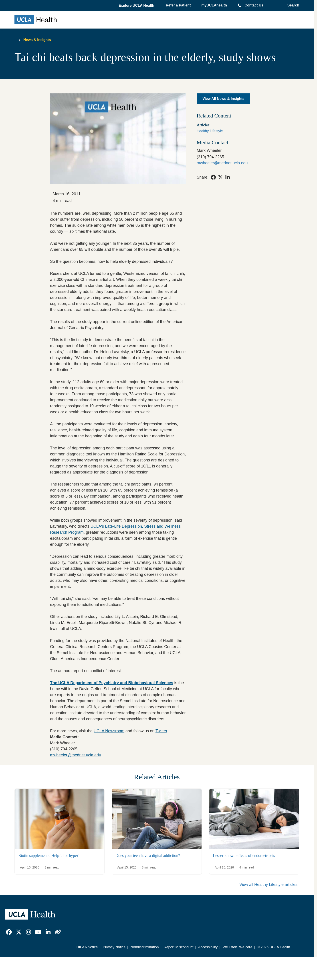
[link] (213, 177)
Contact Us (253, 5)
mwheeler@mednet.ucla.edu (75, 755)
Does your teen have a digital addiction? (147, 855)
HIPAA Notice (87, 947)
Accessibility (208, 947)
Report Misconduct (178, 947)
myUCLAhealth (214, 5)
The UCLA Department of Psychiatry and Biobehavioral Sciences (111, 683)
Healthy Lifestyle (210, 131)
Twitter (161, 731)
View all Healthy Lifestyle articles (268, 884)
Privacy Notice (114, 947)
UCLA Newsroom (109, 731)
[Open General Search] (292, 5)
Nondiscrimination (144, 947)
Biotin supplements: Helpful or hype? (48, 855)
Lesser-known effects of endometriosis (244, 855)
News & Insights (37, 40)
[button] (137, 5)
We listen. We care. (238, 947)
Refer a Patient (178, 5)
